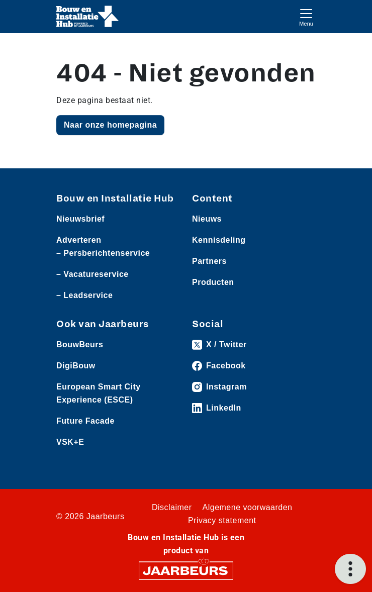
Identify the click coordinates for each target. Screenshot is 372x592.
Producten (213, 282)
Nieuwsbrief (80, 219)
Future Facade (85, 421)
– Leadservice (84, 295)
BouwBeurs (79, 344)
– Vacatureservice (92, 274)
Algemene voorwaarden (248, 507)
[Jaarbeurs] (186, 570)
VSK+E (70, 442)
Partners (209, 261)
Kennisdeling (218, 240)
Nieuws (207, 219)
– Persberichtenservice (103, 253)
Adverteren (78, 240)
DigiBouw (76, 365)
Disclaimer (172, 507)
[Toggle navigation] (306, 16)
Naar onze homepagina (110, 125)
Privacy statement (222, 520)
